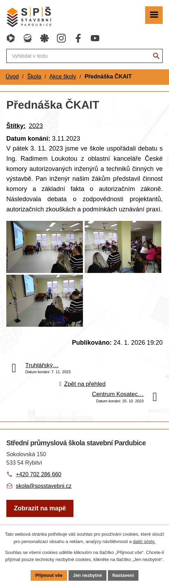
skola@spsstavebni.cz (44, 487)
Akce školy (62, 76)
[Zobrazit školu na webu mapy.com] (39, 509)
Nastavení (123, 575)
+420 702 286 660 (38, 476)
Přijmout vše (49, 575)
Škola (34, 76)
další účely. (144, 541)
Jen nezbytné (87, 575)
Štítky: (16, 125)
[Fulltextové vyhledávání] (84, 56)
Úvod (12, 76)
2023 (36, 125)
